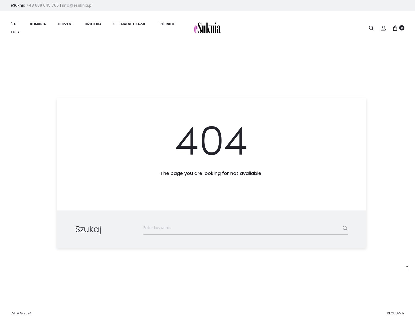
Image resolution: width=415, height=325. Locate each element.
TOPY (15, 32)
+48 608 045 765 (42, 5)
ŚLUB (15, 24)
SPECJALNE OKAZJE (129, 24)
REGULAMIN (395, 313)
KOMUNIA (38, 24)
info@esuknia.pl (77, 5)
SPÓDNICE (166, 24)
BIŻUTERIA (93, 24)
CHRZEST (65, 24)
